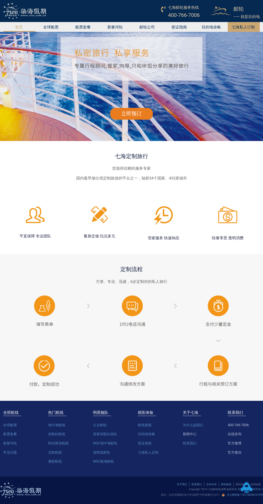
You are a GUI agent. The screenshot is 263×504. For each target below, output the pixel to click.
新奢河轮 (115, 26)
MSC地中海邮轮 (105, 443)
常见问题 (10, 452)
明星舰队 (100, 412)
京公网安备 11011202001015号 (245, 494)
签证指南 (179, 26)
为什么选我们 (193, 425)
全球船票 (51, 26)
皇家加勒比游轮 (105, 434)
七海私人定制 (148, 452)
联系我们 (190, 443)
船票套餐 (83, 26)
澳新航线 (55, 461)
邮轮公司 (147, 26)
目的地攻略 (211, 26)
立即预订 (131, 114)
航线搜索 (145, 425)
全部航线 (11, 412)
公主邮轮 (100, 425)
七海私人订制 (243, 26)
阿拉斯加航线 (58, 443)
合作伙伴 (211, 484)
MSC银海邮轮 (103, 461)
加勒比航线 (56, 434)
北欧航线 (55, 452)
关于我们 (182, 484)
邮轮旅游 (226, 484)
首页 (19, 26)
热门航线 (56, 412)
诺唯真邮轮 (101, 452)
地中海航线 (56, 425)
